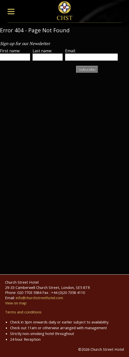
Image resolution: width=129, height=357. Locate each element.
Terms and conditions (23, 311)
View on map (16, 302)
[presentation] (38, 74)
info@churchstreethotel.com (39, 297)
